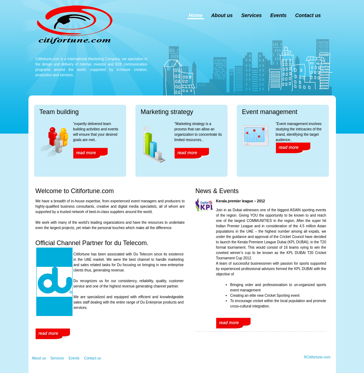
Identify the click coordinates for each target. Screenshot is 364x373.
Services (251, 15)
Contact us (308, 15)
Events (278, 15)
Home (196, 15)
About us (222, 15)
